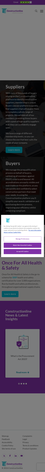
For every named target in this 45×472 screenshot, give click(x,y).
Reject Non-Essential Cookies (22, 245)
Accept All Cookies (22, 251)
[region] (22, 236)
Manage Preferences (22, 239)
